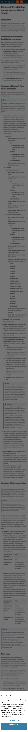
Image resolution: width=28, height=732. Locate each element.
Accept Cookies (14, 724)
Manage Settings (14, 720)
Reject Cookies (14, 728)
